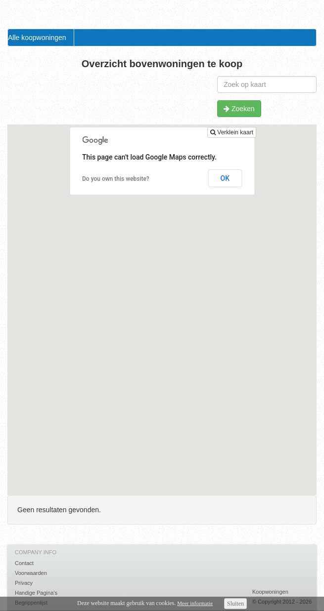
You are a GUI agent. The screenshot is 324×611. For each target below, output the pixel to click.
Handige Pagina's (36, 593)
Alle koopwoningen (37, 37)
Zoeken (239, 109)
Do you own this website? (115, 178)
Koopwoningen (270, 592)
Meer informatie (195, 603)
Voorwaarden (31, 573)
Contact (24, 563)
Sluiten (235, 603)
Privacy (24, 583)
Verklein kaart (231, 132)
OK (225, 178)
